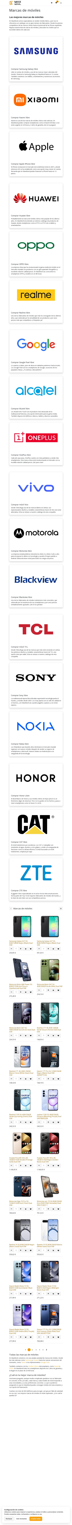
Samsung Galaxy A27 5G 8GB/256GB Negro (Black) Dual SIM (48, 943)
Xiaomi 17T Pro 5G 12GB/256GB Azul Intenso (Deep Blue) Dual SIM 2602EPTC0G (49, 1331)
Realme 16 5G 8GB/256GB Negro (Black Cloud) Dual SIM (21, 1246)
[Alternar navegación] (61, 3)
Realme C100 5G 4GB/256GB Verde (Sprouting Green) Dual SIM (20, 1117)
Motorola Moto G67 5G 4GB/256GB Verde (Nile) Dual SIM (49, 985)
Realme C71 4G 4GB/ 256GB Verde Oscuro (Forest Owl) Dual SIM (49, 1030)
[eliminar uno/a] (11, 949)
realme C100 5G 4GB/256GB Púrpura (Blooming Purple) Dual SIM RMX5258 (49, 1117)
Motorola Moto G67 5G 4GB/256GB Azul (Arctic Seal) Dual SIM (22, 1030)
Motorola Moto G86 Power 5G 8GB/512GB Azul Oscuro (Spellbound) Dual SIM (20, 986)
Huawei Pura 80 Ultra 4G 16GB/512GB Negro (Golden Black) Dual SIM (47, 1160)
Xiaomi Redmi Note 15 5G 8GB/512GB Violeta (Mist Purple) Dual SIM (21, 1331)
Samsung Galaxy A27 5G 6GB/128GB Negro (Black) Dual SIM (21, 943)
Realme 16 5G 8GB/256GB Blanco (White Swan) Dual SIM (49, 1246)
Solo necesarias (21, 1519)
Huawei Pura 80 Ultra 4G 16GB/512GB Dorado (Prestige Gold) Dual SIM (20, 1160)
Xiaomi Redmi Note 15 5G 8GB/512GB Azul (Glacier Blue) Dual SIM (20, 1288)
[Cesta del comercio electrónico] (52, 3)
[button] (25, 949)
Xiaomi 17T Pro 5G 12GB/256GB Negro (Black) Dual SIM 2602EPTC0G (49, 1073)
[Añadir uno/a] (20, 949)
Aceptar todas (36, 1519)
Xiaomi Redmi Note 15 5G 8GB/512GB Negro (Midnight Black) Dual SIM (48, 1288)
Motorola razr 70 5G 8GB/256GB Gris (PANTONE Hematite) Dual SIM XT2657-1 (49, 1203)
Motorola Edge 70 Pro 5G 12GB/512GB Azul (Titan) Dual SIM (20, 1203)
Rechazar (9, 1519)
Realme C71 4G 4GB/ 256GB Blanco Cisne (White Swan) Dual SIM (21, 1073)
